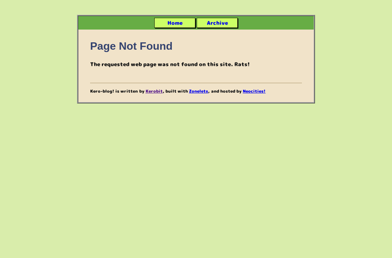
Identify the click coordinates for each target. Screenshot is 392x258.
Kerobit (154, 91)
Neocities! (254, 91)
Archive (217, 22)
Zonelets (198, 91)
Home (175, 22)
